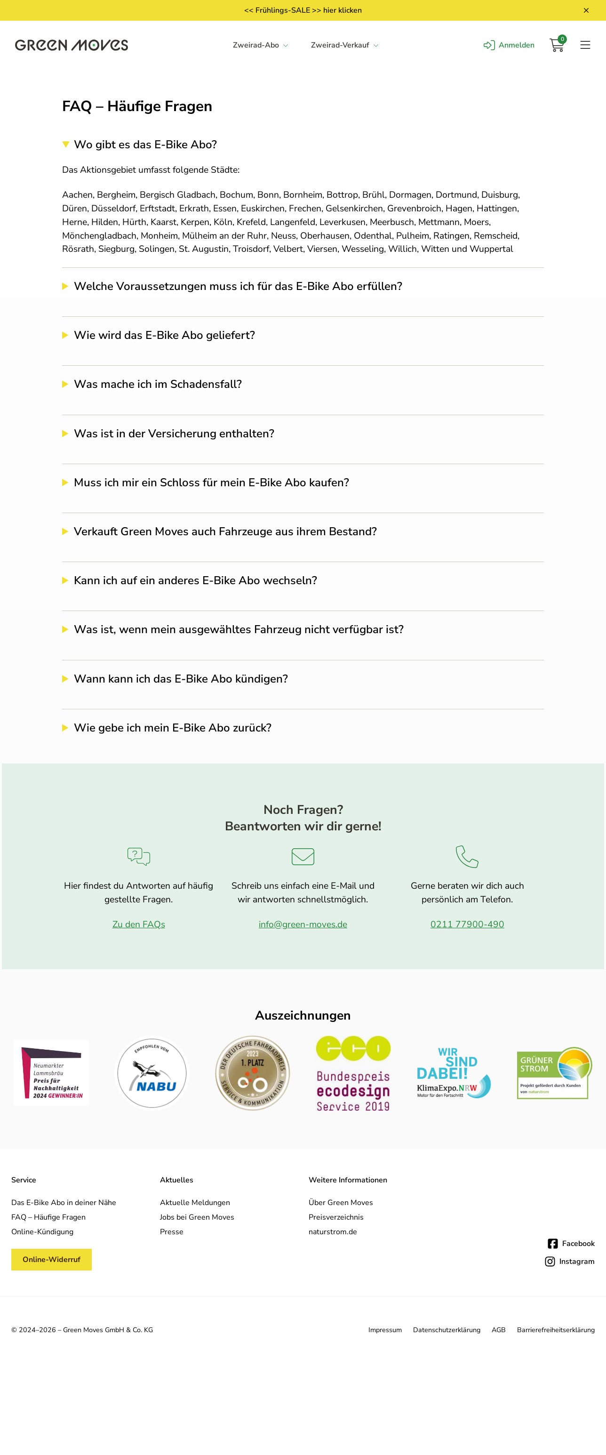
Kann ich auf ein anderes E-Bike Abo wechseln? (195, 580)
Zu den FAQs (138, 924)
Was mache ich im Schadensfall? (158, 384)
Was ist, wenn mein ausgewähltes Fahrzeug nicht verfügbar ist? (239, 629)
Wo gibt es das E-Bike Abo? (145, 144)
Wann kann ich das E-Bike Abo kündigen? (181, 679)
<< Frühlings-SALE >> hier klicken (303, 10)
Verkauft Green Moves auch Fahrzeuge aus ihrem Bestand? (225, 531)
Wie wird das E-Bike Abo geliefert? (164, 335)
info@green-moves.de (303, 924)
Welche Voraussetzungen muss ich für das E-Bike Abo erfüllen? (238, 286)
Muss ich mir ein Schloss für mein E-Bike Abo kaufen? (211, 482)
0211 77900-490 (467, 924)
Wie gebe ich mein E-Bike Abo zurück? (172, 728)
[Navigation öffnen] (585, 45)
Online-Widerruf (51, 1259)
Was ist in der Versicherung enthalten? (174, 433)
